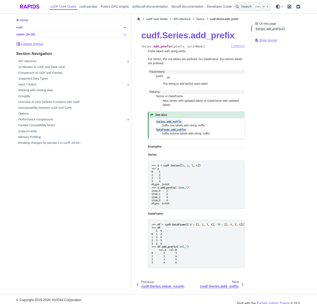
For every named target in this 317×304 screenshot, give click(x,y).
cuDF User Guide (63, 6)
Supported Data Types (33, 78)
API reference (27, 61)
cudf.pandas (88, 6)
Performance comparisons (35, 119)
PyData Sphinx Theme (273, 295)
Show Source (266, 40)
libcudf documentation (187, 6)
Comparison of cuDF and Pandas (40, 72)
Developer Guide (219, 6)
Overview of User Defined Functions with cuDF (49, 102)
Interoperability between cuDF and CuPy (45, 107)
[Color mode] (279, 6)
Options (23, 113)
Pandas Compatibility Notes (36, 125)
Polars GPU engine (115, 6)
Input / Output (27, 84)
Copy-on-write (27, 131)
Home (24, 20)
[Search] (252, 6)
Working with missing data (35, 90)
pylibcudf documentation (150, 6)
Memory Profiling (29, 137)
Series (154, 19)
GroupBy (24, 96)
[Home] (93, 19)
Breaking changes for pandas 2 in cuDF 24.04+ (49, 142)
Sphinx (43, 298)
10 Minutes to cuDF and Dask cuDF (41, 67)
